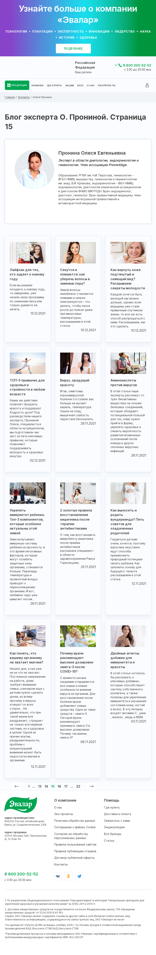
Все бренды (112, 834)
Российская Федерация (85, 65)
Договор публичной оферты (74, 857)
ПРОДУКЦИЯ (19, 85)
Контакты (61, 864)
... (33, 786)
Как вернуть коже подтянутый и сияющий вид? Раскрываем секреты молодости (127, 279)
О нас (58, 807)
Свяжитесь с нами (117, 820)
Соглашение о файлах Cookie (75, 827)
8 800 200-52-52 (137, 65)
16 (59, 786)
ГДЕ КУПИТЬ (54, 85)
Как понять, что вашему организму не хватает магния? (26, 657)
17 (66, 786)
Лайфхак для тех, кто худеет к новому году (27, 274)
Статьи (109, 840)
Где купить (112, 807)
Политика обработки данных (74, 820)
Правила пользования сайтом (75, 844)
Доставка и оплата (117, 814)
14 (46, 786)
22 (78, 786)
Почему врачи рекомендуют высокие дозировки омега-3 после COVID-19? (76, 662)
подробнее (73, 48)
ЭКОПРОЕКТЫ (106, 85)
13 (39, 786)
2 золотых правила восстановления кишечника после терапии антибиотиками (76, 519)
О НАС (91, 85)
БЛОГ (80, 85)
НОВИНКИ (37, 85)
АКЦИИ (69, 85)
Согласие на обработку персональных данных (71, 836)
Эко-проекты (63, 814)
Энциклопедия (114, 827)
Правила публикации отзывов (75, 851)
